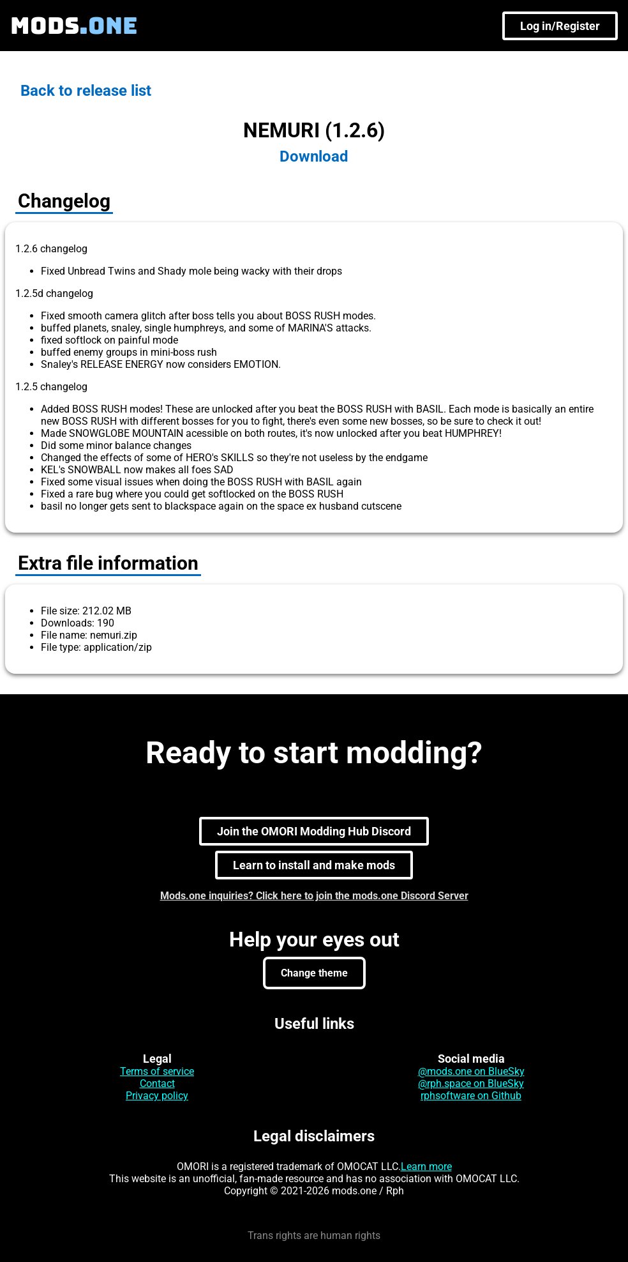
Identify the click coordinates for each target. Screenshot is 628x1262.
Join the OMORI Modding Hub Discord (314, 831)
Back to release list (85, 91)
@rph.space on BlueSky (471, 1083)
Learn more (426, 1166)
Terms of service (157, 1071)
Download (314, 156)
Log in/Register (560, 26)
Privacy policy (157, 1096)
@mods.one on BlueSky (471, 1071)
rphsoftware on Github (471, 1096)
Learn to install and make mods (314, 865)
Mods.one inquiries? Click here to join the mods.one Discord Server (314, 896)
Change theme (314, 973)
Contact (157, 1083)
